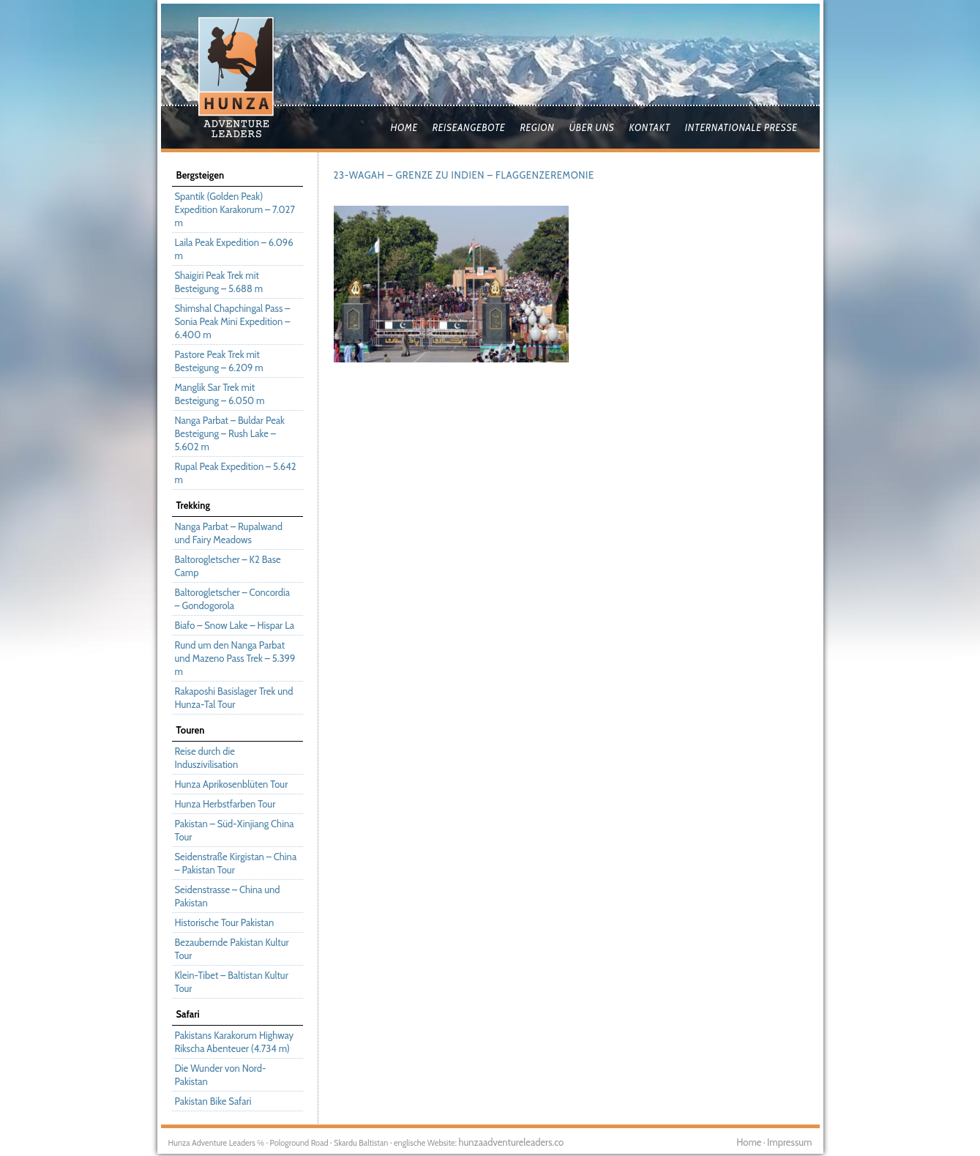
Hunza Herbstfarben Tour (225, 804)
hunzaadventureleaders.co (511, 1142)
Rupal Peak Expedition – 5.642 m (235, 472)
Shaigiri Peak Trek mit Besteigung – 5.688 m (219, 281)
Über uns (591, 127)
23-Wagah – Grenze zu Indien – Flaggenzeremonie (464, 175)
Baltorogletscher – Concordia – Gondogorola (232, 598)
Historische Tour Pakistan (224, 922)
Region (537, 127)
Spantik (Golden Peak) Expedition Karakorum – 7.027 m (235, 209)
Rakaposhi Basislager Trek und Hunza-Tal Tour (234, 697)
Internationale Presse (741, 127)
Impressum (789, 1142)
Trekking (193, 505)
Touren (190, 730)
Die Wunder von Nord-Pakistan (220, 1074)
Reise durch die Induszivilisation (207, 757)
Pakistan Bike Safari (213, 1101)
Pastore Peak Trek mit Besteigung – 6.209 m (219, 360)
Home (403, 127)
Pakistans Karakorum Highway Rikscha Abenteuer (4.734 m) (234, 1041)
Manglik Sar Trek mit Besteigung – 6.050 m (220, 393)
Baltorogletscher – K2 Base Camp (228, 565)
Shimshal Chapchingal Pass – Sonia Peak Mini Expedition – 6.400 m (233, 321)
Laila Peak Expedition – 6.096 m (234, 248)
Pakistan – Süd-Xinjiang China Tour (234, 830)
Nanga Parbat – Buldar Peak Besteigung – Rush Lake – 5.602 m (230, 433)
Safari (188, 1014)
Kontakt (649, 127)
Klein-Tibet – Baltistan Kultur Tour (231, 981)
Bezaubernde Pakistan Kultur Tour (232, 948)
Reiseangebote (469, 127)
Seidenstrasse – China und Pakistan (227, 896)
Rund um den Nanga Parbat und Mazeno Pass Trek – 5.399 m (235, 658)
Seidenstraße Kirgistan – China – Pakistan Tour (236, 863)
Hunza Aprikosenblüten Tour (231, 784)
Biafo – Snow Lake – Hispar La (234, 625)
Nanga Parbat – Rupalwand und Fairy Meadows (229, 533)
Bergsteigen (200, 175)
